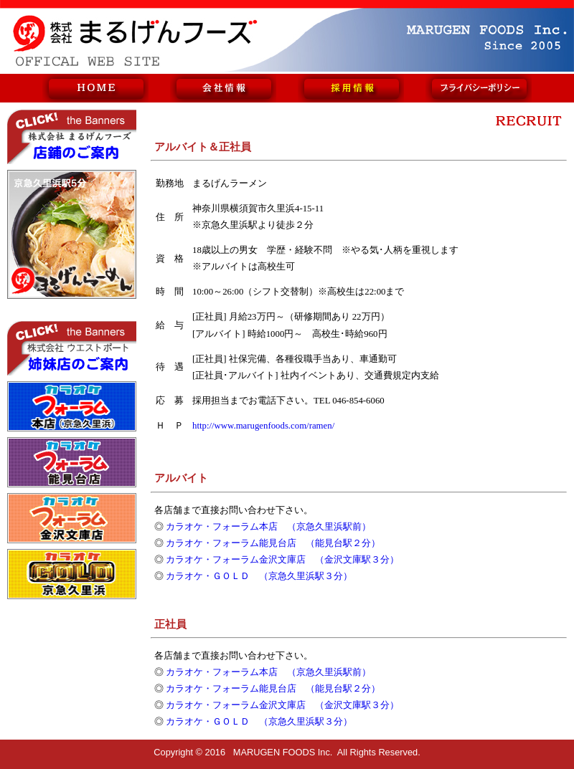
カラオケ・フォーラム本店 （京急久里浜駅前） (268, 527)
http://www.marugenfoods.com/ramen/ (263, 426)
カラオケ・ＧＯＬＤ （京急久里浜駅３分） (259, 576)
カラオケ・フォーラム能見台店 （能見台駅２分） (273, 543)
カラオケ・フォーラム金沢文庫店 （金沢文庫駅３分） (282, 560)
